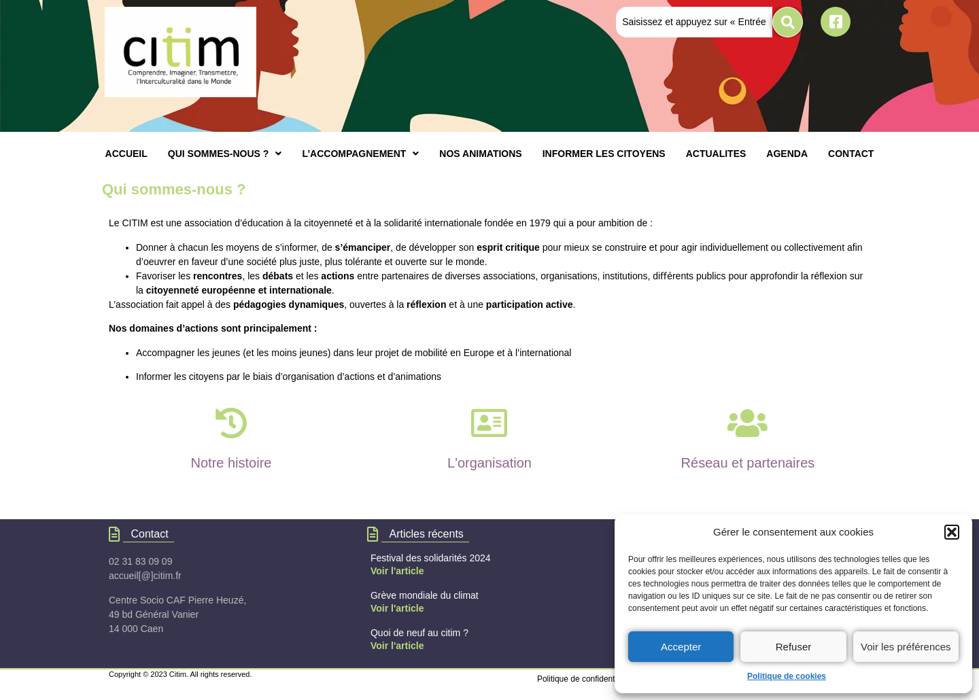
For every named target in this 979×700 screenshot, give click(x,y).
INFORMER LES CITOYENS (604, 153)
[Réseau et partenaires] (747, 423)
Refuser (794, 646)
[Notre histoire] (231, 423)
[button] (952, 532)
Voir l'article (397, 570)
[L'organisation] (489, 423)
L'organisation (489, 462)
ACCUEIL (126, 153)
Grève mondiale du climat (425, 595)
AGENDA (787, 153)
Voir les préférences (906, 646)
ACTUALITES (716, 153)
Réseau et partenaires (748, 462)
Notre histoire (231, 462)
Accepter (681, 646)
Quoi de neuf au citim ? (419, 632)
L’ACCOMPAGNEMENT (360, 153)
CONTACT (851, 153)
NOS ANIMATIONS (480, 153)
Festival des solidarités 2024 (431, 558)
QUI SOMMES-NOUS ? (225, 153)
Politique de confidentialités (586, 679)
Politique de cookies (786, 676)
